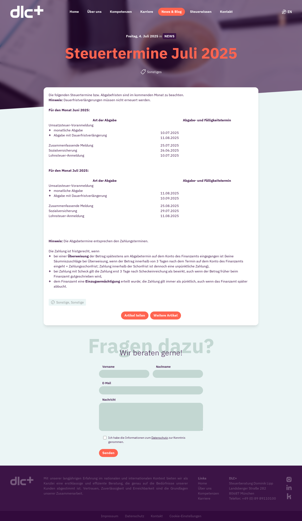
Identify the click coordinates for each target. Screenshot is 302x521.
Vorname (110, 368)
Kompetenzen (121, 11)
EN (287, 11)
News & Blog (171, 11)
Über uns (94, 11)
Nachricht (110, 400)
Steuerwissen (201, 11)
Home (74, 11)
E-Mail (108, 384)
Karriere (146, 11)
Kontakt (226, 11)
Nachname (163, 368)
